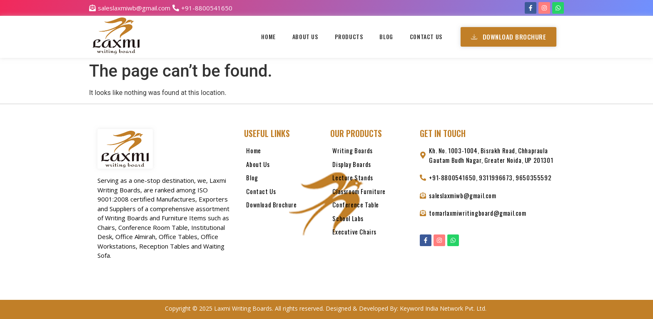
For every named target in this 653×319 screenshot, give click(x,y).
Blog (386, 36)
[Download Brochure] (283, 207)
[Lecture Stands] (370, 180)
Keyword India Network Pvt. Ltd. (444, 308)
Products (349, 36)
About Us (305, 36)
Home (268, 36)
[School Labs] (370, 220)
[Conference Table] (370, 207)
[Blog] (283, 180)
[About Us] (283, 166)
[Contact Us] (283, 193)
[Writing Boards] (370, 153)
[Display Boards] (370, 166)
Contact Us (426, 36)
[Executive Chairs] (370, 234)
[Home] (283, 153)
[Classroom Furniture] (370, 193)
